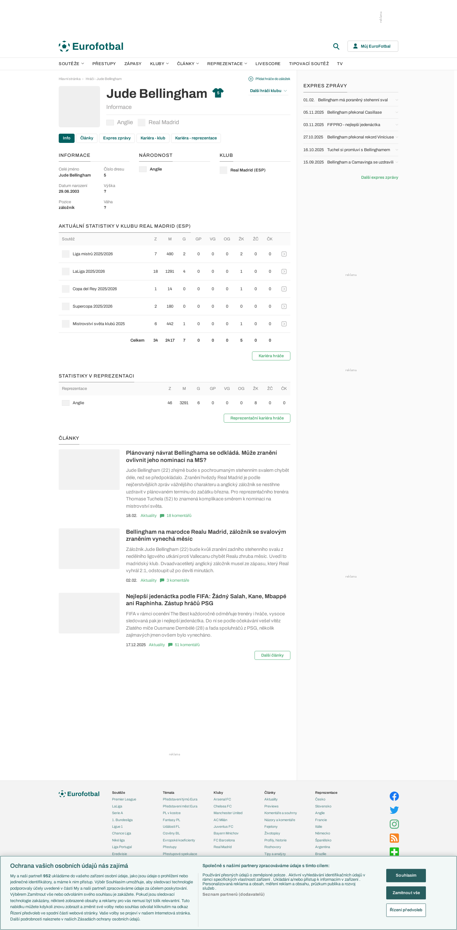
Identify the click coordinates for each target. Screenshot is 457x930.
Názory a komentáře (279, 820)
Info (66, 138)
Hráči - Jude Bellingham (104, 79)
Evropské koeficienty (179, 840)
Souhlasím (406, 875)
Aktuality (149, 515)
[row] (174, 254)
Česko (320, 799)
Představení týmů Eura (180, 799)
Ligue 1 (117, 826)
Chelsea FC (223, 806)
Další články (272, 655)
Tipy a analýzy (275, 854)
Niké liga (118, 840)
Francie (321, 820)
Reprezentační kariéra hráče (257, 418)
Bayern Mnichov (226, 833)
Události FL (171, 826)
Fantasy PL (171, 820)
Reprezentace (227, 64)
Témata (168, 792)
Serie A (117, 813)
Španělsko (323, 840)
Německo (322, 833)
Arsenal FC (222, 799)
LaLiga (117, 806)
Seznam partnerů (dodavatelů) (233, 894)
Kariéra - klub (153, 138)
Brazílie (320, 854)
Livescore (268, 64)
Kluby (159, 64)
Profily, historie (275, 840)
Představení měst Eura (180, 806)
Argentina (322, 847)
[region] (228, 893)
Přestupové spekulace (180, 854)
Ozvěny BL (171, 833)
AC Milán (220, 820)
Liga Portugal (122, 847)
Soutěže (71, 64)
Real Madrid (158, 122)
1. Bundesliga (122, 820)
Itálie (318, 826)
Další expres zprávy (379, 177)
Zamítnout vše (406, 892)
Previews (271, 806)
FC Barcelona (224, 840)
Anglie (119, 122)
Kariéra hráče (271, 356)
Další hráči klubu (268, 91)
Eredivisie (119, 854)
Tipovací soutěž (309, 64)
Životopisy (272, 833)
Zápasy (133, 64)
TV (340, 64)
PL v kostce (172, 813)
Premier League (124, 799)
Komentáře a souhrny (280, 813)
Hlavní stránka (70, 79)
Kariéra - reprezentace (196, 138)
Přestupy (104, 64)
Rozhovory (272, 847)
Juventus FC (223, 826)
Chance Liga (121, 833)
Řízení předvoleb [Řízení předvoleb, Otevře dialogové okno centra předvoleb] (406, 910)
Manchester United (228, 813)
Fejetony (271, 826)
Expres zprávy (117, 138)
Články (86, 138)
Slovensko (323, 806)
